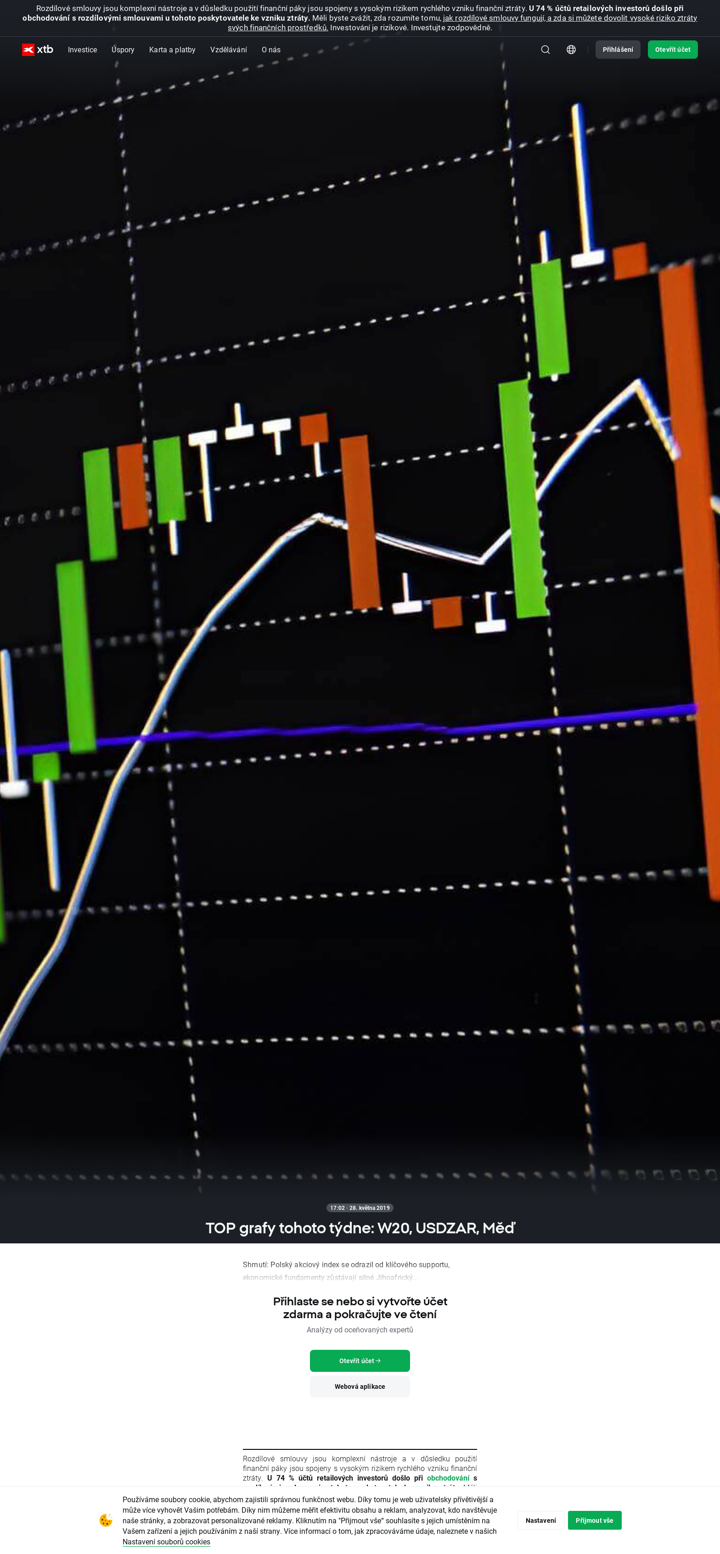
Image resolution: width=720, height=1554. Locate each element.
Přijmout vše (593, 1520)
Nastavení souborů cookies (228, 1541)
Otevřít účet (673, 49)
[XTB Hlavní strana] (37, 49)
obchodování (448, 1477)
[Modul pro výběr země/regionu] (571, 49)
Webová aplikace (360, 1386)
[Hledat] (545, 49)
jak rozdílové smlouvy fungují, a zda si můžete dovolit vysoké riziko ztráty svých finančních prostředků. (462, 22)
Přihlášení (618, 49)
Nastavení (536, 1520)
